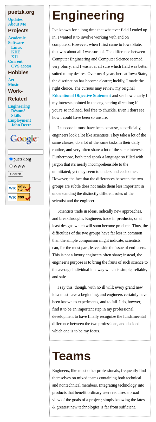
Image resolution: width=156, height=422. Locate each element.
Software (16, 42)
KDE (15, 52)
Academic (17, 38)
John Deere (21, 125)
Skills (16, 115)
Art (11, 80)
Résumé (18, 111)
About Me (17, 24)
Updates (15, 19)
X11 (14, 56)
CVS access (21, 66)
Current (15, 61)
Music (13, 84)
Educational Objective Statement (81, 95)
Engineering (19, 106)
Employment (19, 120)
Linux (16, 47)
